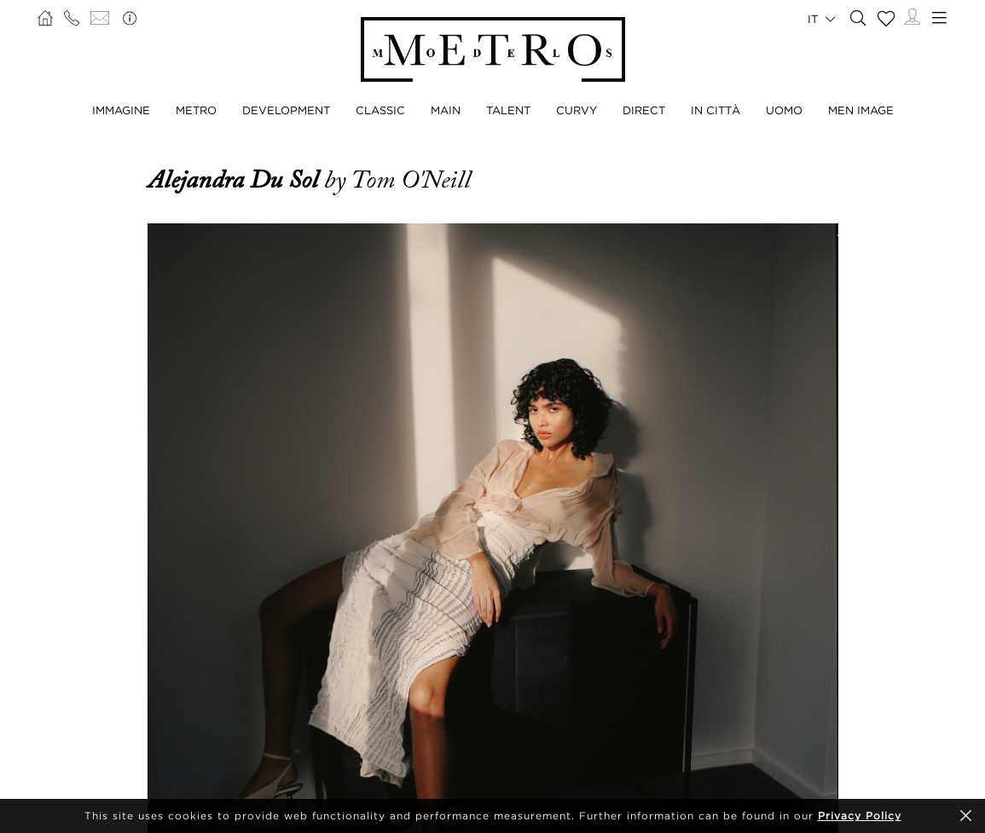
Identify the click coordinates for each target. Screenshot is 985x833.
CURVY (576, 110)
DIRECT (644, 110)
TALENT (508, 110)
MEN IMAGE (861, 110)
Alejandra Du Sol (236, 180)
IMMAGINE (121, 110)
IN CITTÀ (715, 110)
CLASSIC (380, 110)
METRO (196, 110)
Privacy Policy (859, 815)
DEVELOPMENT (286, 110)
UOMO (784, 110)
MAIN (446, 110)
